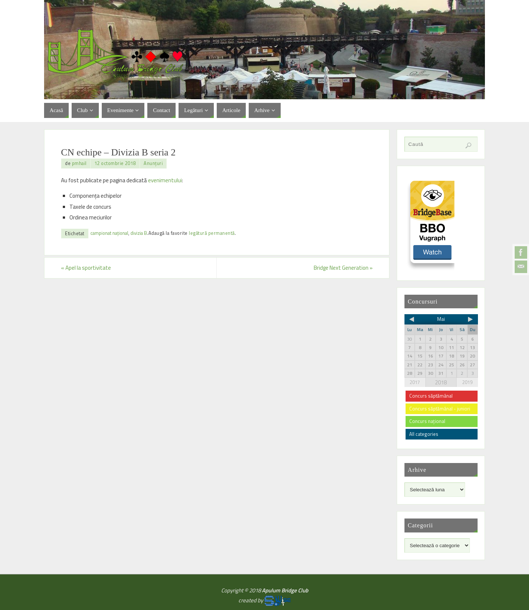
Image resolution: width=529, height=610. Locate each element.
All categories (423, 434)
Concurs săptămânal (431, 395)
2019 (467, 382)
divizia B (138, 233)
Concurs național (427, 421)
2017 (415, 382)
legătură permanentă (212, 233)
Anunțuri (153, 163)
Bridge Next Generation (343, 267)
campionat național (109, 233)
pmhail (79, 163)
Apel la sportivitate (86, 267)
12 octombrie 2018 (115, 163)
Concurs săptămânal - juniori (439, 408)
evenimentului (165, 180)
